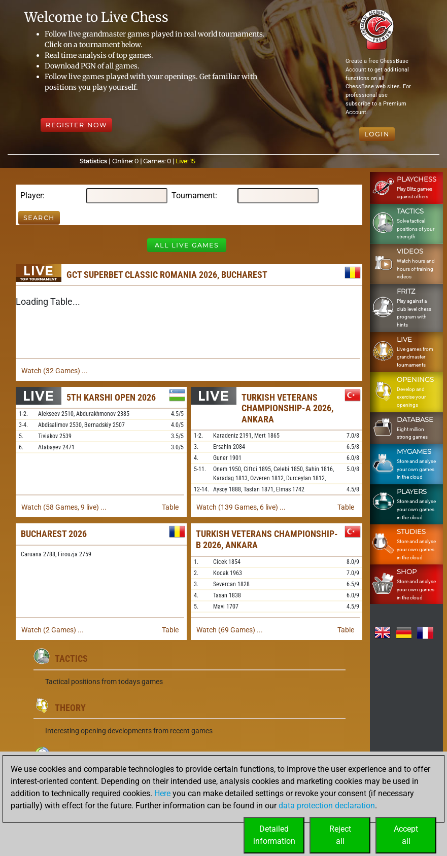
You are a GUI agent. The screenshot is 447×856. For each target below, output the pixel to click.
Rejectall (340, 835)
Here (162, 793)
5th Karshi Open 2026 (111, 397)
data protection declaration (327, 805)
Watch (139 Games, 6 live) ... (241, 507)
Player (31, 195)
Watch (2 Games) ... (52, 630)
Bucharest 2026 (54, 533)
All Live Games (187, 245)
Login (377, 134)
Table (170, 507)
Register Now (76, 125)
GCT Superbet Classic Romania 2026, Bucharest (166, 274)
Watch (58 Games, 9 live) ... (64, 507)
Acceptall (406, 835)
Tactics (71, 658)
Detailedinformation (274, 835)
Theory (70, 707)
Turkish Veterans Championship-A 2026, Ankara (287, 408)
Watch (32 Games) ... (54, 371)
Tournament (193, 195)
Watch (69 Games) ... (229, 630)
